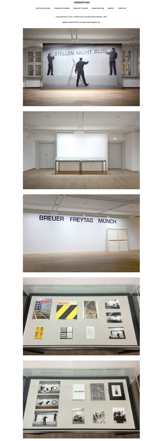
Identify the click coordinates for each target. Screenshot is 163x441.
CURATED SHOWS (62, 8)
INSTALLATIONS (43, 8)
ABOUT (111, 8)
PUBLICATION (98, 8)
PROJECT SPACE (81, 8)
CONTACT (122, 8)
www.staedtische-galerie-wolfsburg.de (81, 22)
